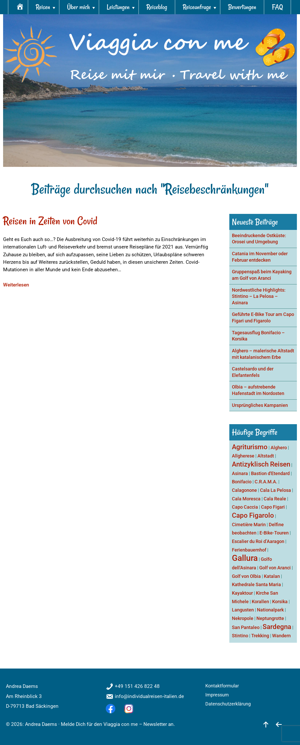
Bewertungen (242, 7)
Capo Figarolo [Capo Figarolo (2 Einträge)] (253, 515)
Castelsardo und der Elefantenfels (252, 372)
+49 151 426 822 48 (137, 686)
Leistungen (118, 7)
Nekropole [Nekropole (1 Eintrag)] (242, 618)
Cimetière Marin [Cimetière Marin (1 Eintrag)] (249, 524)
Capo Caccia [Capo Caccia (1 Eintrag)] (245, 507)
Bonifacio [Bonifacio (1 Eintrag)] (242, 481)
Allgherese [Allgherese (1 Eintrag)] (243, 456)
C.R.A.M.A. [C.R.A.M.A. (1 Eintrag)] (266, 481)
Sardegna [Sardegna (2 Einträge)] (277, 627)
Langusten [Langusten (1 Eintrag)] (243, 609)
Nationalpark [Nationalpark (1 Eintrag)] (270, 609)
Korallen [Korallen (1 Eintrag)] (260, 601)
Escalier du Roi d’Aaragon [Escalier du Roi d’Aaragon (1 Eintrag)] (258, 541)
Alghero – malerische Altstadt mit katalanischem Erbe (263, 354)
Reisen (43, 7)
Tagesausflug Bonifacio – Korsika (258, 336)
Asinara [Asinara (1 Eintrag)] (240, 473)
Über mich (78, 7)
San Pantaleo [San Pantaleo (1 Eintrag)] (246, 627)
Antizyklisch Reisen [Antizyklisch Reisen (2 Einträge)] (261, 464)
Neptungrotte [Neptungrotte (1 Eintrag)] (270, 618)
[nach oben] (266, 724)
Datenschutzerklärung (228, 704)
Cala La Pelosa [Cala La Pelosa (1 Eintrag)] (275, 490)
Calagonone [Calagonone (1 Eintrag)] (244, 490)
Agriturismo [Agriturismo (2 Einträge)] (249, 447)
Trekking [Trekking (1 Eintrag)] (260, 635)
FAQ (277, 7)
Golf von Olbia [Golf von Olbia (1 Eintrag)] (246, 576)
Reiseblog (157, 7)
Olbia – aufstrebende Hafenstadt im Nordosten (258, 390)
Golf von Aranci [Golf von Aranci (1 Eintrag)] (275, 567)
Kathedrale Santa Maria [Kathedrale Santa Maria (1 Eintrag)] (256, 584)
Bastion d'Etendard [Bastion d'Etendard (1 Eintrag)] (270, 473)
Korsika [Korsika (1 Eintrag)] (280, 601)
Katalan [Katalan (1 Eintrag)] (272, 576)
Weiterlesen (16, 285)
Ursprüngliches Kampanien (260, 405)
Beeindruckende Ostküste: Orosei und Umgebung (259, 239)
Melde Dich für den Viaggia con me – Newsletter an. (118, 724)
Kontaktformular (222, 685)
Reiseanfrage (197, 7)
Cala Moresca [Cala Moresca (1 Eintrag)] (246, 498)
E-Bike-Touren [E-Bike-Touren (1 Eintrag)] (274, 533)
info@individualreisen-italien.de (149, 696)
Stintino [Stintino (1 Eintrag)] (240, 635)
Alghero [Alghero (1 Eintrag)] (279, 447)
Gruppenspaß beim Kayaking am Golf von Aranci (261, 275)
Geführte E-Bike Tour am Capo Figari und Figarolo (263, 317)
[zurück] (278, 724)
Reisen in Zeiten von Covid (50, 221)
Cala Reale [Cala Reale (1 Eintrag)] (275, 498)
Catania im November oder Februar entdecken (260, 257)
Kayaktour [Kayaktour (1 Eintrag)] (242, 593)
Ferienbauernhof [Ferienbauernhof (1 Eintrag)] (249, 550)
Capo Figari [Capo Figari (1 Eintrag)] (273, 507)
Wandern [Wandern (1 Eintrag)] (281, 635)
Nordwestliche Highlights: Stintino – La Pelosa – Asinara (259, 296)
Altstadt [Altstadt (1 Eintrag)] (265, 456)
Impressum (217, 694)
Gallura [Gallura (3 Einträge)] (245, 558)
